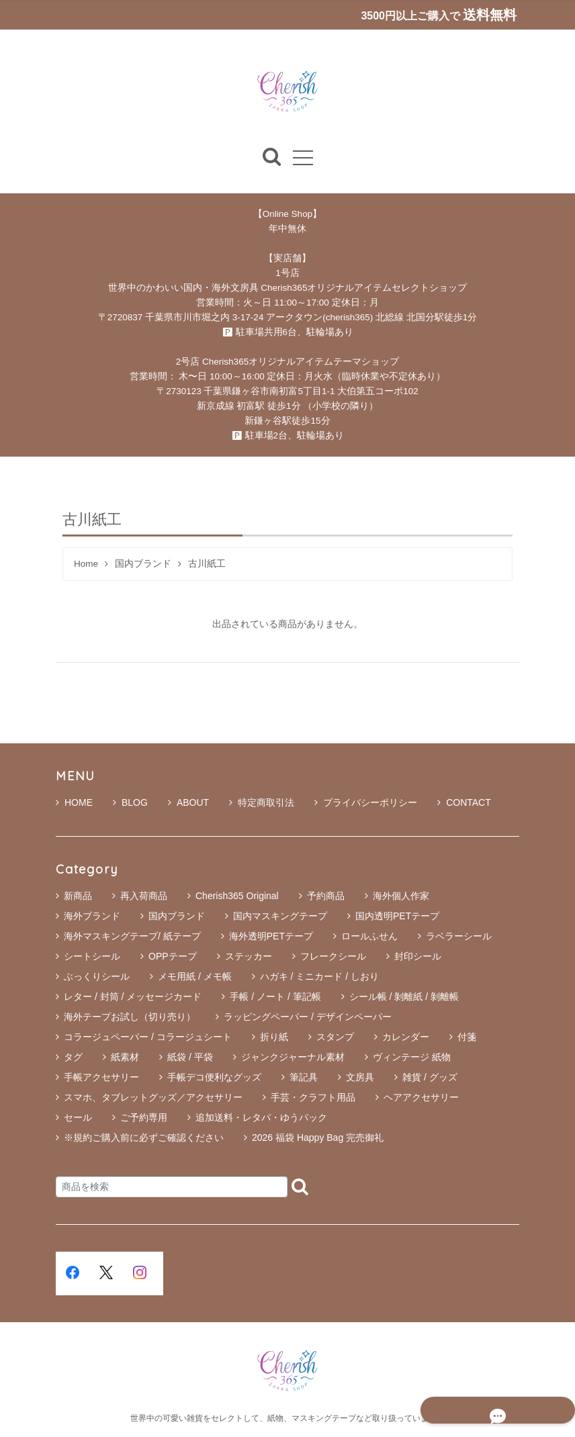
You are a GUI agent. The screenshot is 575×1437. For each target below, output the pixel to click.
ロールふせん (369, 936)
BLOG (130, 803)
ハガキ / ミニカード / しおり (319, 977)
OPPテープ (172, 957)
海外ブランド (92, 916)
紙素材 (125, 1057)
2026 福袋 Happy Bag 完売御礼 (318, 1138)
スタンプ (335, 1037)
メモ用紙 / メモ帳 (195, 977)
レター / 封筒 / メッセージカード (133, 997)
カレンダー (405, 1037)
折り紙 (274, 1037)
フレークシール (333, 957)
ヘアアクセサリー (421, 1098)
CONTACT (464, 803)
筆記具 (304, 1077)
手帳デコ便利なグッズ (214, 1077)
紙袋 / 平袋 (190, 1057)
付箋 (466, 1037)
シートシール (92, 957)
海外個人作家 (401, 896)
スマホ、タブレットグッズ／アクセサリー (153, 1098)
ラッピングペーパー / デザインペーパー (308, 1017)
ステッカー (248, 957)
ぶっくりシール (97, 977)
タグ (73, 1057)
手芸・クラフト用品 (313, 1098)
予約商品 (326, 896)
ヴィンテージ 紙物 (412, 1057)
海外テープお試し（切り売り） (129, 1017)
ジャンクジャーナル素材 (293, 1057)
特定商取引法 (261, 803)
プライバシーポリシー (365, 803)
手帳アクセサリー (101, 1077)
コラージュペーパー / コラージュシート (148, 1037)
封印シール (417, 957)
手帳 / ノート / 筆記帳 (275, 997)
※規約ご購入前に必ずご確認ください (144, 1138)
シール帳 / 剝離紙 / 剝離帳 (404, 997)
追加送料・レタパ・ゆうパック (261, 1118)
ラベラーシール (459, 936)
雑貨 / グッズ (429, 1077)
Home (86, 564)
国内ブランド (143, 564)
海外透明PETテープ (271, 936)
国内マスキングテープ (280, 916)
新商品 (78, 896)
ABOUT (188, 803)
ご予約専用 (143, 1118)
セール (78, 1118)
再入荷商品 (143, 896)
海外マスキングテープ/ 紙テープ (132, 936)
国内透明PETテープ (397, 916)
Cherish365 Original (237, 896)
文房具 (360, 1077)
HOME (74, 803)
